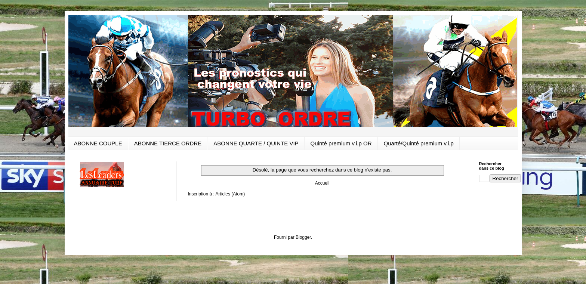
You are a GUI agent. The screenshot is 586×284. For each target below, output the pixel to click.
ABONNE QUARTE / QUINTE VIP (255, 143)
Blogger (303, 237)
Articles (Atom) (230, 194)
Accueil (322, 183)
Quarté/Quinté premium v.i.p (419, 143)
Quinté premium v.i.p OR (341, 143)
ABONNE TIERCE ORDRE (168, 143)
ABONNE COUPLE (98, 143)
